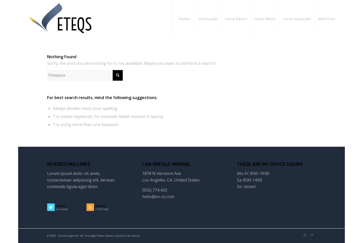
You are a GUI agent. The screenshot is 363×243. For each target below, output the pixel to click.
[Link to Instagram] (304, 235)
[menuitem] (184, 19)
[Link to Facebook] (312, 235)
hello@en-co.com (158, 196)
